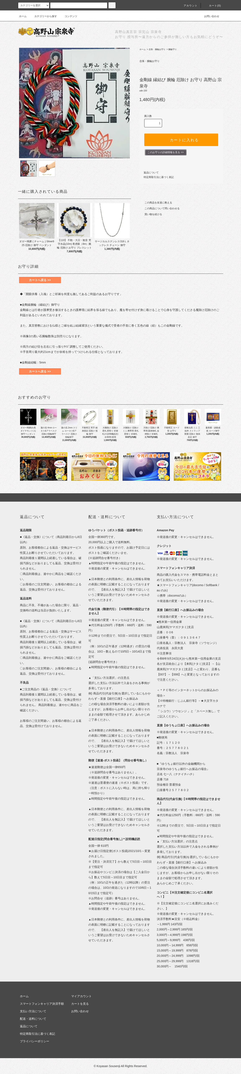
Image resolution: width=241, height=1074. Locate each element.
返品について (151, 172)
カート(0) (212, 5)
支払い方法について (33, 1011)
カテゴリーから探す (43, 16)
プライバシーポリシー (34, 1041)
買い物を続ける (150, 214)
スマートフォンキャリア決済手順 (42, 1003)
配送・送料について (33, 1018)
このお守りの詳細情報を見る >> (165, 152)
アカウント (188, 5)
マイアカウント (81, 996)
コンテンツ (68, 16)
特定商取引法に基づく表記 (159, 177)
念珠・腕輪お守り (157, 49)
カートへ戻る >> (40, 280)
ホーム (23, 16)
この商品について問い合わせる (159, 208)
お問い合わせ (209, 16)
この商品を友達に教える (155, 202)
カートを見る (80, 1003)
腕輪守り (172, 49)
